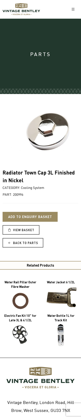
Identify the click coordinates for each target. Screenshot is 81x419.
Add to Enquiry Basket (30, 216)
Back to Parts (23, 242)
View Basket (21, 229)
